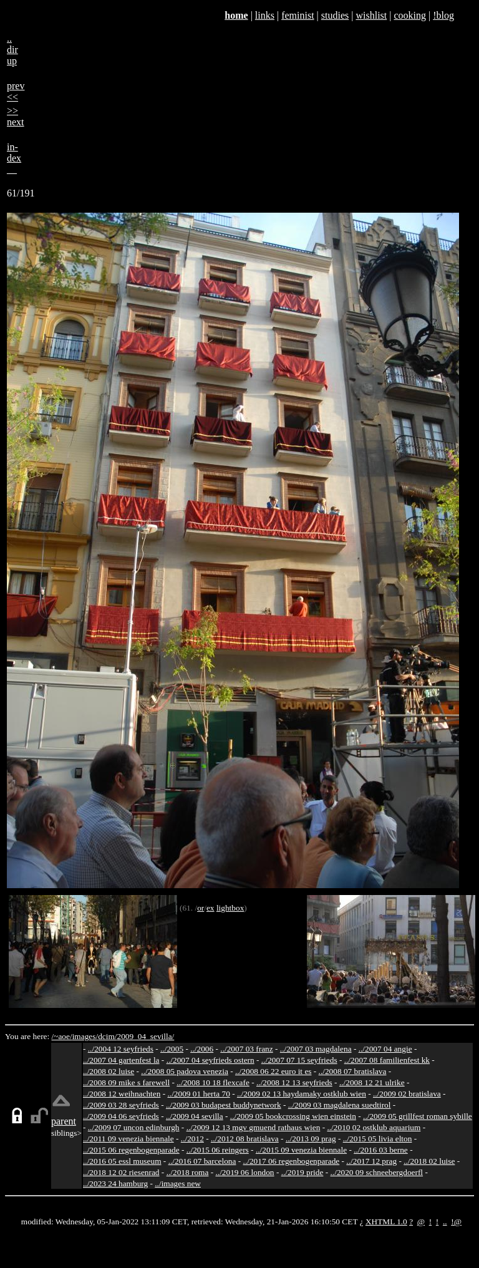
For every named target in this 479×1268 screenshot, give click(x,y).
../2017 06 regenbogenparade (291, 1161)
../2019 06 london (245, 1172)
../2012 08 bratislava (245, 1138)
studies (335, 15)
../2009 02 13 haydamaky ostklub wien (301, 1093)
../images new (178, 1183)
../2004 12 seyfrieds (120, 1048)
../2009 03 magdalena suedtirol (339, 1105)
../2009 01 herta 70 (198, 1093)
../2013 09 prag (311, 1138)
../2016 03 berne (381, 1149)
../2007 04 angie (385, 1048)
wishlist (371, 15)
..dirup (12, 49)
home (236, 15)
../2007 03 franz (246, 1048)
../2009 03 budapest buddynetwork (223, 1105)
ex (210, 907)
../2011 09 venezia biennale (128, 1138)
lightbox (230, 907)
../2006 (201, 1048)
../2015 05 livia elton (377, 1138)
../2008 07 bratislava (353, 1071)
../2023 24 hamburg (115, 1183)
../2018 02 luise (429, 1161)
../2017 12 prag (371, 1161)
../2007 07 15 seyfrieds (299, 1060)
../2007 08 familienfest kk (387, 1060)
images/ (85, 1036)
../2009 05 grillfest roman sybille (417, 1116)
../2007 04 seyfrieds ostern (210, 1060)
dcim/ (107, 1036)
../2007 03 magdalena (316, 1048)
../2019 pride (302, 1172)
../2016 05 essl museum (122, 1161)
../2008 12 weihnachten (121, 1093)
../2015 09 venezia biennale (301, 1149)
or (200, 907)
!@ (456, 1221)
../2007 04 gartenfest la (121, 1060)
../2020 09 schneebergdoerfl (377, 1172)
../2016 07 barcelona (202, 1161)
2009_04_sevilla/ (145, 1036)
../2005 (171, 1048)
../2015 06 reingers (217, 1149)
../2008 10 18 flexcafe (213, 1082)
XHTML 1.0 (386, 1221)
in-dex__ (14, 158)
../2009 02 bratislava (407, 1093)
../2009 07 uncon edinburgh (134, 1127)
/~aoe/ (62, 1036)
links (264, 15)
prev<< (15, 91)
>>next (15, 116)
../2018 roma (188, 1172)
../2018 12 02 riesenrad (121, 1172)
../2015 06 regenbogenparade (131, 1149)
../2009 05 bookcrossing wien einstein (293, 1116)
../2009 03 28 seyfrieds (121, 1105)
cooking (410, 15)
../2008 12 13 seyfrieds (294, 1082)
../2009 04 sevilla (194, 1116)
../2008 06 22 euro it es (273, 1071)
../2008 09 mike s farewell (126, 1082)
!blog (443, 15)
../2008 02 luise (108, 1071)
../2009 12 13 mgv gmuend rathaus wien (253, 1127)
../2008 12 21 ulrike (372, 1082)
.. (445, 1221)
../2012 (192, 1138)
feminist (297, 15)
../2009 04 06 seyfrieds (121, 1116)
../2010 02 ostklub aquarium (373, 1127)
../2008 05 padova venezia (184, 1071)
